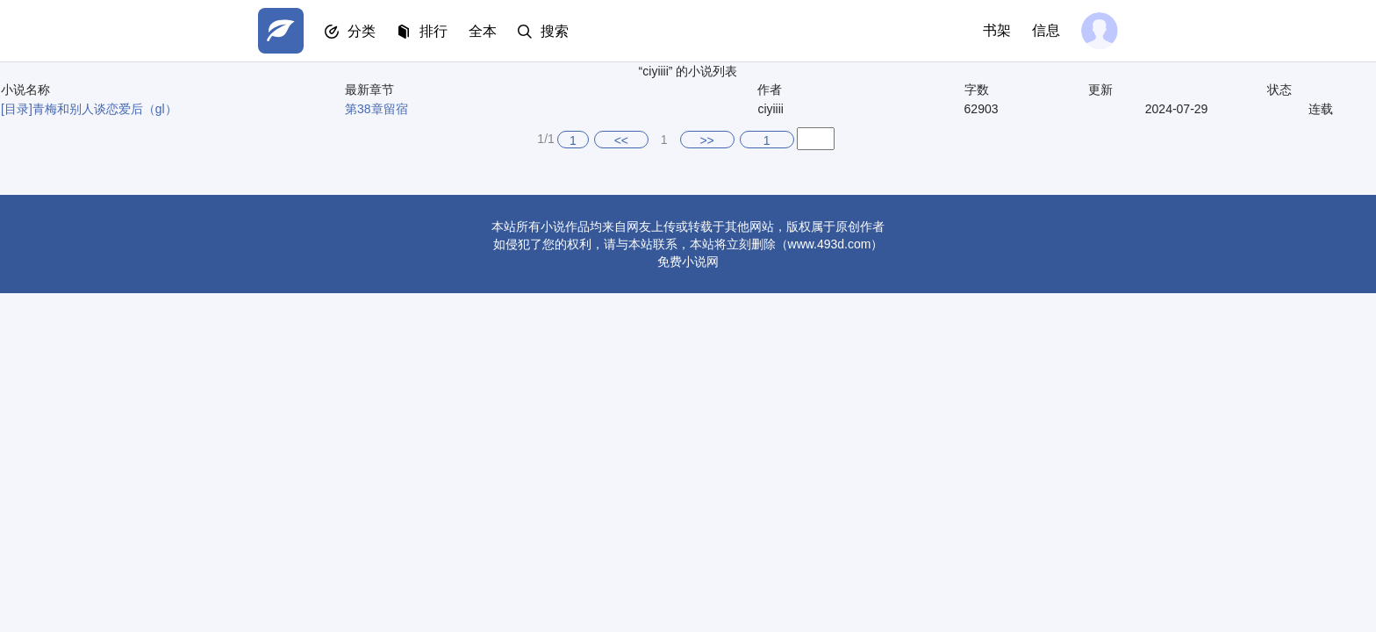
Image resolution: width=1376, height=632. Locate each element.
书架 (997, 30)
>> (706, 140)
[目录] (16, 109)
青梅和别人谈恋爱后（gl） (104, 109)
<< (621, 140)
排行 (433, 31)
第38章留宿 (376, 109)
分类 (362, 31)
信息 (1046, 30)
